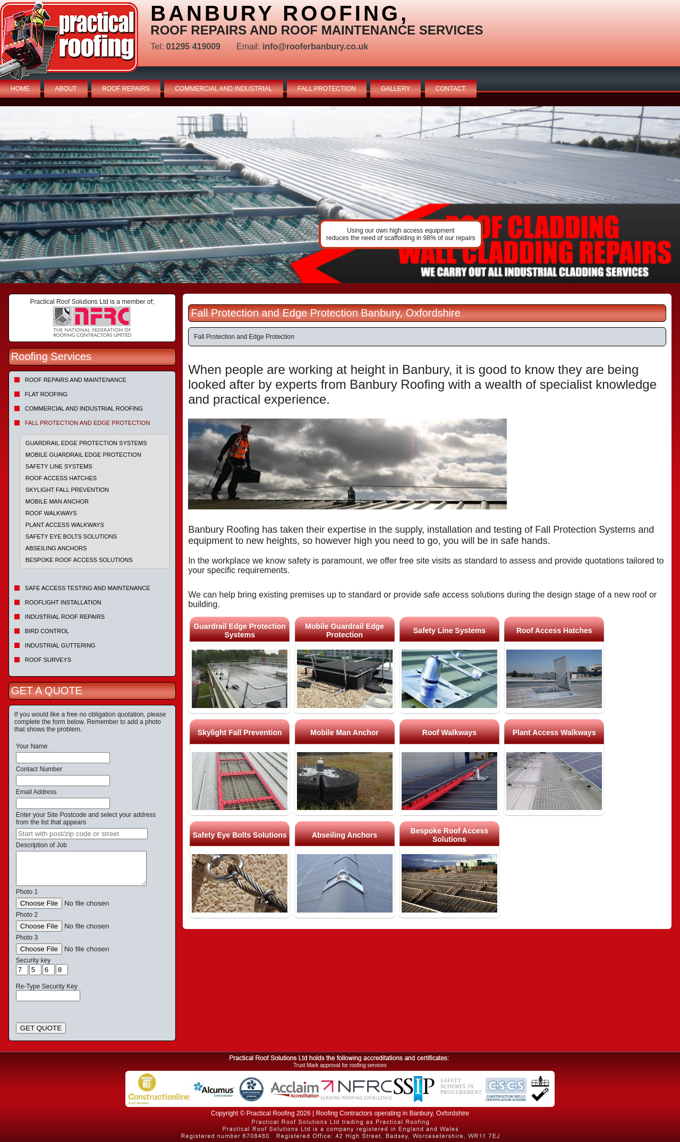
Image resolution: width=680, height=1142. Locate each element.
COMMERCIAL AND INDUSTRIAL (224, 88)
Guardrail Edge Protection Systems (86, 443)
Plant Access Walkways (65, 525)
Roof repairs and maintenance (75, 380)
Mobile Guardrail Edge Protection (83, 454)
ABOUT (65, 88)
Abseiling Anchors (56, 548)
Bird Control (47, 631)
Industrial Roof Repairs (65, 616)
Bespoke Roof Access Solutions (79, 560)
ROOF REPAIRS (126, 88)
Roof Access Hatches (61, 478)
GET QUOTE (41, 1028)
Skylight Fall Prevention (67, 490)
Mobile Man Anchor (57, 501)
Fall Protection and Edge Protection (87, 423)
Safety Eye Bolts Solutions (71, 536)
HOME (20, 88)
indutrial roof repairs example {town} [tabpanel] (340, 194)
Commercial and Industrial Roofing (84, 408)
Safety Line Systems (59, 466)
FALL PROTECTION (327, 88)
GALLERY (395, 88)
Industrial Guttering (60, 645)
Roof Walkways (51, 513)
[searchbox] (82, 833)
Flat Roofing (46, 394)
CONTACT (451, 88)
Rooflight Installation (63, 602)
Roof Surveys (48, 660)
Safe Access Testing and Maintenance (87, 588)
